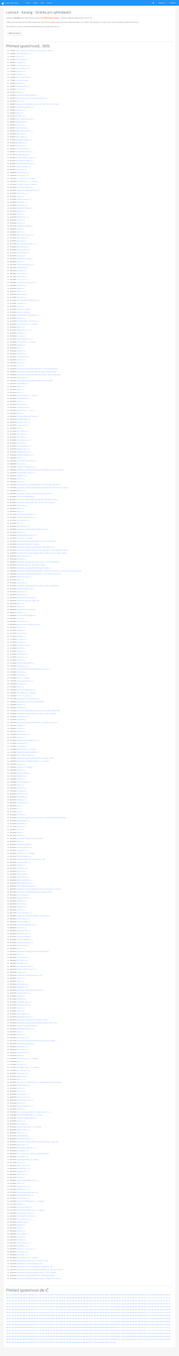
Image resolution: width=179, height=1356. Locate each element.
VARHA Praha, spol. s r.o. (24, 577)
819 (114, 1333)
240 (7, 1307)
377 (54, 1313)
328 (84, 1310)
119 (169, 1298)
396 (106, 1313)
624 (73, 1324)
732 (40, 1330)
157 (109, 1301)
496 (51, 1318)
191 (37, 1304)
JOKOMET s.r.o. (21, 788)
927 (81, 1339)
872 (95, 1336)
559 (59, 1321)
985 (76, 1342)
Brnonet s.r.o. (20, 1035)
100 (117, 1298)
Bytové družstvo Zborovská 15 (26, 598)
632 (95, 1324)
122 (13, 1301)
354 (155, 1310)
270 (89, 1307)
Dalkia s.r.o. (20, 428)
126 (24, 1301)
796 (51, 1333)
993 (98, 1342)
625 (76, 1324)
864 (73, 1336)
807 (81, 1333)
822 (122, 1333)
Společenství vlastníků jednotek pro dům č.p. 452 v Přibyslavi (36, 714)
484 (18, 1318)
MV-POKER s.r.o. (21, 904)
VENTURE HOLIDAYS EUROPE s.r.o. (27, 752)
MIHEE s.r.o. (20, 841)
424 (18, 1315)
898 (166, 1336)
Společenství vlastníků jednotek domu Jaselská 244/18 (34, 892)
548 (29, 1321)
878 (111, 1336)
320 (62, 1310)
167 (136, 1301)
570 (89, 1321)
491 (37, 1318)
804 (73, 1333)
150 (89, 1301)
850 (35, 1336)
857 (54, 1336)
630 (89, 1324)
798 (56, 1333)
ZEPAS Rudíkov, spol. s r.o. (25, 1100)
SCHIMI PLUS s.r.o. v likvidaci (25, 853)
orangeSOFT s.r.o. (22, 850)
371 (37, 1313)
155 (103, 1301)
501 (65, 1318)
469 (141, 1315)
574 (100, 1321)
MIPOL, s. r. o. (20, 1079)
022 (67, 1295)
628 (84, 1324)
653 (152, 1324)
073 (43, 1298)
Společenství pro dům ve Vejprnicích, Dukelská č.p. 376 (34, 1267)
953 (152, 1339)
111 (147, 1298)
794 (46, 1333)
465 (130, 1315)
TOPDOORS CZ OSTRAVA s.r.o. (26, 461)
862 (67, 1336)
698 (111, 1327)
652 (150, 1324)
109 (141, 1298)
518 (111, 1318)
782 (13, 1333)
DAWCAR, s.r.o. (21, 360)
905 (21, 1339)
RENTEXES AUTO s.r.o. (23, 1052)
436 (51, 1315)
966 (24, 1342)
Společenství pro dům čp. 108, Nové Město (30, 702)
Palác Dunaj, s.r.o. (21, 169)
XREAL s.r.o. (20, 580)
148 (84, 1301)
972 (40, 1342)
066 (24, 1298)
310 (35, 1310)
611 (37, 1324)
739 (59, 1330)
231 (147, 1304)
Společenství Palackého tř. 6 (25, 1044)
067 (26, 1298)
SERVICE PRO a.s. (22, 404)
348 (139, 1310)
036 (106, 1295)
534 (155, 1318)
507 (81, 1318)
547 (26, 1321)
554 (46, 1321)
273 (98, 1307)
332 (95, 1310)
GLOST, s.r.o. (20, 1088)
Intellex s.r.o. (20, 229)
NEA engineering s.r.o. (23, 155)
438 (56, 1315)
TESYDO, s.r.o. (21, 627)
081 (65, 1298)
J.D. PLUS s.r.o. (21, 1237)
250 (35, 1307)
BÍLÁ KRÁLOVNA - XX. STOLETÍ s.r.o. (28, 321)
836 (161, 1333)
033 (98, 1295)
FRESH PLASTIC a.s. (22, 874)
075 (48, 1298)
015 (48, 1295)
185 (21, 1304)
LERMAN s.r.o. (21, 725)
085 (76, 1298)
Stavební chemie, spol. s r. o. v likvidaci (28, 1127)
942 (122, 1339)
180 (7, 1304)
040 (117, 1295)
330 (89, 1310)
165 (130, 1301)
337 (109, 1310)
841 (10, 1336)
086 (78, 1298)
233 (152, 1304)
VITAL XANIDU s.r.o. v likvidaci (26, 693)
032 (95, 1295)
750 (89, 1330)
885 (130, 1336)
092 (95, 1298)
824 (128, 1333)
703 (125, 1327)
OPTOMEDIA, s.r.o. (22, 1157)
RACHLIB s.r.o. (20, 110)
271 (92, 1307)
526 (133, 1318)
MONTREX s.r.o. (21, 901)
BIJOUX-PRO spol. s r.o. (23, 934)
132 (40, 1301)
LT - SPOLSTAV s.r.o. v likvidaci (26, 178)
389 (87, 1313)
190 (35, 1304)
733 (43, 1330)
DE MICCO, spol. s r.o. (23, 422)
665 (21, 1327)
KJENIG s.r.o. (20, 113)
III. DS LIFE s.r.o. (21, 89)
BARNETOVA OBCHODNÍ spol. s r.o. (28, 740)
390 (89, 1313)
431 (37, 1315)
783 (15, 1333)
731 (37, 1330)
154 (100, 1301)
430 (35, 1315)
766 (133, 1330)
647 (136, 1324)
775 (158, 1330)
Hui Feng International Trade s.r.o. (27, 416)
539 (169, 1318)
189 (32, 1304)
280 (117, 1307)
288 (139, 1307)
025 (76, 1295)
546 (24, 1321)
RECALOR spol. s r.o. (23, 172)
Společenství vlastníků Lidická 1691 (27, 601)
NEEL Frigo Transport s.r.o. (25, 235)
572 (95, 1321)
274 (100, 1307)
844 (18, 1336)
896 (161, 1336)
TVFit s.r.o (19, 806)
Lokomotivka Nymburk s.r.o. (25, 265)
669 (32, 1327)
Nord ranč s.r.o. (21, 928)
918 (56, 1339)
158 (111, 1301)
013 (43, 1295)
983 (70, 1342)
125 (21, 1301)
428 (29, 1315)
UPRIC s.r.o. (20, 785)
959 (169, 1339)
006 (24, 1295)
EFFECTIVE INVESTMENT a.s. (25, 663)
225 (130, 1304)
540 (7, 1321)
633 (98, 1324)
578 (111, 1321)
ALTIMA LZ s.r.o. (21, 708)
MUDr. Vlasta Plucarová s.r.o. (25, 119)
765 (130, 1330)
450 (89, 1315)
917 (54, 1339)
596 (161, 1321)
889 (141, 1336)
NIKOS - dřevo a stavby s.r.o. (25, 755)
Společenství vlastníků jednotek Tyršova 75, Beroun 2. (34, 568)
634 (100, 1324)
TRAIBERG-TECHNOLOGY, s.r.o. (26, 517)
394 (100, 1313)
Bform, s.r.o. (20, 511)
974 (46, 1342)
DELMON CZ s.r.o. (22, 595)
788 (29, 1333)
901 (10, 1339)
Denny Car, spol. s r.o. (23, 1097)
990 (89, 1342)
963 (15, 1342)
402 (122, 1313)
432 (40, 1315)
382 (67, 1313)
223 (125, 1304)
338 (111, 1310)
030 (89, 1295)
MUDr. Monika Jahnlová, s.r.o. (26, 244)
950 (144, 1339)
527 (136, 1318)
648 (139, 1324)
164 (128, 1301)
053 (152, 1295)
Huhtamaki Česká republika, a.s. (26, 1118)
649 (141, 1324)
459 (114, 1315)
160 (117, 1301)
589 (141, 1321)
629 (87, 1324)
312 (40, 1310)
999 (114, 1342)
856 (51, 1336)
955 (158, 1339)
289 (141, 1307)
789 (32, 1333)
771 (147, 1330)
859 (59, 1336)
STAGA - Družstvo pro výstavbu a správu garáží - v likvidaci (34, 51)
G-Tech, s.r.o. (20, 1008)
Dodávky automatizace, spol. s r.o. (27, 1192)
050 (144, 1295)
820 (117, 1333)
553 (43, 1321)
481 (10, 1318)
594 (155, 1321)
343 (125, 1310)
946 (133, 1339)
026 (78, 1295)
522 (122, 1318)
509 (87, 1318)
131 (37, 1301)
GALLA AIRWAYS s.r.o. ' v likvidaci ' (27, 1258)
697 (109, 1327)
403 (125, 1313)
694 (100, 1327)
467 (136, 1315)
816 (106, 1333)
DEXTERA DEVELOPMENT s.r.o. (26, 514)
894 (155, 1336)
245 (21, 1307)
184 (18, 1304)
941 (119, 1339)
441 (65, 1315)
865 (76, 1336)
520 (117, 1318)
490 (35, 1318)
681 (65, 1327)
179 (169, 1301)
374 (46, 1313)
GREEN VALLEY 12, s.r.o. (24, 330)
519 (114, 1318)
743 (70, 1330)
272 (95, 1307)
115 (158, 1298)
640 (117, 1324)
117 (163, 1298)
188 (29, 1304)
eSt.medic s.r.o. (21, 271)
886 (133, 1336)
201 (65, 1304)
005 (21, 1295)
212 (95, 1304)
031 (92, 1295)
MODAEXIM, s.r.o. (22, 202)
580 (117, 1321)
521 (119, 1318)
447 (81, 1315)
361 (10, 1313)
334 (100, 1310)
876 (106, 1336)
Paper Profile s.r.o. (22, 238)
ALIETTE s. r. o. (21, 948)
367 (26, 1313)
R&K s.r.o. (19, 348)
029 (87, 1295)
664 (18, 1327)
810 (89, 1333)
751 (92, 1330)
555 (48, 1321)
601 (10, 1324)
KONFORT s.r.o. (21, 285)
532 (150, 1318)
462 (122, 1315)
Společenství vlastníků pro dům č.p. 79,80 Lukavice (33, 916)
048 (139, 1295)
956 (161, 1339)
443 (70, 1315)
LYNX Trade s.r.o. (22, 583)
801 (65, 1333)
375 (48, 1313)
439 (59, 1315)
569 (87, 1321)
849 (32, 1336)
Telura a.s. (19, 812)
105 (130, 1298)
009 (32, 1295)
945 (130, 1339)
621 (65, 1324)
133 (43, 1301)
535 (158, 1318)
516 (106, 1318)
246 (24, 1307)
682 (67, 1327)
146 (78, 1301)
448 (84, 1315)
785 (21, 1333)
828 (139, 1333)
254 (46, 1307)
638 (111, 1324)
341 (119, 1310)
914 (46, 1339)
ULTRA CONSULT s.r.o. (23, 68)
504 (73, 1318)
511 (92, 1318)
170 (144, 1301)
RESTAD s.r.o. (20, 1177)
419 (169, 1313)
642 (122, 1324)
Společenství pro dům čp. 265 (26, 609)
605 (21, 1324)
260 (62, 1307)
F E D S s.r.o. (20, 366)
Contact (49, 3)
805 (76, 1333)
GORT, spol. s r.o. (22, 437)
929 (87, 1339)
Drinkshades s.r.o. (22, 1047)
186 (24, 1304)
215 (103, 1304)
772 (150, 1330)
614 (46, 1324)
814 (100, 1333)
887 (136, 1336)
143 (70, 1301)
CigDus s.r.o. (20, 196)
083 (70, 1298)
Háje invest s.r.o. (21, 827)
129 (32, 1301)
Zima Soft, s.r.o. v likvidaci (24, 538)
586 (133, 1321)
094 (100, 1298)
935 (103, 1339)
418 (166, 1313)
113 (152, 1298)
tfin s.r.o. (19, 809)
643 (125, 1324)
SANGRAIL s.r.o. (21, 800)
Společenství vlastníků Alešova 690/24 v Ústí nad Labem (34, 381)
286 (133, 1307)
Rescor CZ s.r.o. (21, 871)
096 (106, 1298)
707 (136, 1327)
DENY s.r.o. (20, 413)
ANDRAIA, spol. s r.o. (23, 449)
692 (95, 1327)
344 (128, 1310)
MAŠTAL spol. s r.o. (22, 1174)
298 (166, 1307)
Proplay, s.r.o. (20, 764)
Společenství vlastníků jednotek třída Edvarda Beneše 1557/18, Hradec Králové (42, 488)
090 (89, 1298)
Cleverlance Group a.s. (23, 645)
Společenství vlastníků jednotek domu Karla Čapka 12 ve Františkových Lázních (42, 550)
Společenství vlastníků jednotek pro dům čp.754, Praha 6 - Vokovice (38, 889)
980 (62, 1342)
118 (166, 1298)
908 (29, 1339)
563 (70, 1321)
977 (54, 1342)
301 (10, 1310)
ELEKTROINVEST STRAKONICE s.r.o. (28, 315)
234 (155, 1304)
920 (62, 1339)
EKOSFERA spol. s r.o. (23, 1168)
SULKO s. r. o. (20, 1121)
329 (87, 1310)
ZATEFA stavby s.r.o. (22, 919)
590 (144, 1321)
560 (62, 1321)
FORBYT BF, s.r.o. (22, 354)
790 (35, 1333)
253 (43, 1307)
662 (13, 1327)
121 (10, 1301)
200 (62, 1304)
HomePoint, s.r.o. (22, 868)
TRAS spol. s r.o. (21, 1064)
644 (128, 1324)
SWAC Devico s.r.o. (22, 505)
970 (35, 1342)
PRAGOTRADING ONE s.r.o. (25, 1195)
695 (103, 1327)
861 (65, 1336)
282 (122, 1307)
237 (163, 1304)
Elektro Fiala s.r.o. (21, 134)
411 (147, 1313)
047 (136, 1295)
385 (76, 1313)
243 (15, 1307)
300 (7, 1310)
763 (125, 1330)
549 (32, 1321)
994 (100, 1342)
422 (13, 1315)
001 (10, 1295)
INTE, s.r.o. (19, 392)
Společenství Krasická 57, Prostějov (27, 544)
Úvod (28, 3)
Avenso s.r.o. (20, 223)
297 (163, 1307)
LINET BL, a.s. (20, 1109)
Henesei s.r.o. (20, 92)
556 (51, 1321)
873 (98, 1336)
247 (26, 1307)
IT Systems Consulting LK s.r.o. (26, 467)
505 (76, 1318)
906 (24, 1339)
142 (67, 1301)
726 (24, 1330)
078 (56, 1298)
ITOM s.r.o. (19, 1228)
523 (125, 1318)
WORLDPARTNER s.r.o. (23, 398)
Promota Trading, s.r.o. (23, 166)
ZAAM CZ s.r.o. (21, 532)
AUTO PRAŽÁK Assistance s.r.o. (26, 886)
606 (24, 1324)
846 (24, 1336)
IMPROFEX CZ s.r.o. (22, 217)
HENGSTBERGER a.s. (23, 1136)
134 (46, 1301)
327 (81, 1310)
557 (54, 1321)
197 (54, 1304)
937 (109, 1339)
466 (133, 1315)
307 (26, 1310)
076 (51, 1298)
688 (84, 1327)
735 (48, 1330)
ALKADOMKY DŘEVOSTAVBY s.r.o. (27, 95)
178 (166, 1301)
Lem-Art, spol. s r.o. (22, 425)
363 (15, 1313)
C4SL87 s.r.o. (20, 232)
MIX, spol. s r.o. (21, 1091)
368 (29, 1313)
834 (155, 1333)
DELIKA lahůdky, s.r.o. (23, 1085)
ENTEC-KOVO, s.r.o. (22, 1038)
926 (78, 1339)
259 (59, 1307)
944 (128, 1339)
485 (21, 1318)
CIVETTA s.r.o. (20, 978)
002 (13, 1295)
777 (163, 1330)
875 (103, 1336)
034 (100, 1295)
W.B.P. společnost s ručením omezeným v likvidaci (32, 1154)
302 (13, 1310)
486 (24, 1318)
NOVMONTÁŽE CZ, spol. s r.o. (26, 473)
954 (155, 1339)
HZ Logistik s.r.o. (21, 791)
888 (139, 1336)
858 (56, 1336)
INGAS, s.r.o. (20, 389)
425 (21, 1315)
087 (81, 1298)
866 (78, 1336)
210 (89, 1304)
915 (48, 1339)
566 (78, 1321)
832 (150, 1333)
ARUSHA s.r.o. (20, 1231)
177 (163, 1301)
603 (15, 1324)
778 (166, 1330)
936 (106, 1339)
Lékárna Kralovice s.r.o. (24, 993)
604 (18, 1324)
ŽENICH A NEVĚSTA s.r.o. (24, 880)
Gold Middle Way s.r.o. (23, 86)
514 (100, 1318)
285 (130, 1307)
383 (70, 1313)
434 (46, 1315)
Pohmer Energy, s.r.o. (23, 149)
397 (109, 1313)
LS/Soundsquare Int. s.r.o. (24, 681)
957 (163, 1339)
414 (155, 1313)
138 (56, 1301)
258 (56, 1307)
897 (163, 1336)
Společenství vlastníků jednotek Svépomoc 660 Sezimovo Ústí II (37, 499)
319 (59, 1310)
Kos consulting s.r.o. (23, 895)
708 (139, 1327)
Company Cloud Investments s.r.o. (27, 1026)
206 (78, 1304)
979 (59, 1342)
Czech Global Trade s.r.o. (24, 187)
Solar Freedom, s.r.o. (23, 1014)
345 (130, 1310)
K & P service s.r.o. (22, 434)
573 (98, 1321)
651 (147, 1324)
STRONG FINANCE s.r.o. (24, 856)
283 (125, 1307)
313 (43, 1310)
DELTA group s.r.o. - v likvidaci (26, 342)
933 (98, 1339)
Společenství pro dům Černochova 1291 (29, 1264)
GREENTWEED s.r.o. (22, 122)
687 (81, 1327)
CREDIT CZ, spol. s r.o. (23, 1130)
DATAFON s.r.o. (21, 815)
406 (133, 1313)
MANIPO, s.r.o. (21, 386)
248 (29, 1307)
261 (65, 1307)
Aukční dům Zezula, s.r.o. (24, 53)
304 (18, 1310)
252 (40, 1307)
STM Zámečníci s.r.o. (23, 357)
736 (51, 1330)
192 (40, 1304)
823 (125, 1333)
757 (109, 1330)
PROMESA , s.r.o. (21, 476)
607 (26, 1324)
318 (56, 1310)
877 (109, 1336)
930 (89, 1339)
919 (59, 1339)
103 (125, 1298)
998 (111, 1342)
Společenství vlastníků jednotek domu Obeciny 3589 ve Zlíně (36, 541)
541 (10, 1321)
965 (21, 1342)
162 (122, 1301)
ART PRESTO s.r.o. (22, 960)
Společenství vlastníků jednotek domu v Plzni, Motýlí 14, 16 (35, 547)
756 (106, 1330)
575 (103, 1321)
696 (106, 1327)
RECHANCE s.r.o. (21, 559)
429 (32, 1315)
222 (122, 1304)
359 (169, 1310)
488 (29, 1318)
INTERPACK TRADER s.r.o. (24, 208)
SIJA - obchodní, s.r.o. (23, 520)
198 (56, 1304)
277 (109, 1307)
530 (144, 1318)
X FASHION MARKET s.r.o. (24, 939)
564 (73, 1321)
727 (26, 1330)
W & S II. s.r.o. (20, 101)
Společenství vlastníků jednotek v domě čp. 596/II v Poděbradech (37, 586)
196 (51, 1304)
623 (70, 1324)
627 (81, 1324)
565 (76, 1321)
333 (98, 1310)
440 (62, 1315)
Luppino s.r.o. (21, 651)
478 (166, 1315)
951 (147, 1339)
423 (15, 1315)
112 (150, 1298)
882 (122, 1336)
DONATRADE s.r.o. (22, 743)
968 (29, 1342)
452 (95, 1315)
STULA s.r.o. (20, 306)
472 (150, 1315)
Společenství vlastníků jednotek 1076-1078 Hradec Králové (35, 1275)
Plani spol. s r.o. (21, 297)
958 (166, 1339)
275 (103, 1307)
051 (147, 1295)
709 (141, 1327)
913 (43, 1339)
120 (7, 1301)
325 (76, 1310)
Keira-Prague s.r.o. (22, 1124)
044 (128, 1295)
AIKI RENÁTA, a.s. (21, 797)
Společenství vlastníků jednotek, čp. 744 (29, 975)
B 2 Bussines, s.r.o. (22, 621)
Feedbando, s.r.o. (22, 987)
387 (81, 1313)
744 (73, 1330)
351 (147, 1310)
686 (78, 1327)
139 (59, 1301)
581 (119, 1321)
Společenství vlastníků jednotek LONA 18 (29, 990)
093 (98, 1298)
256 (51, 1307)
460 (117, 1315)
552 (40, 1321)
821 (119, 1333)
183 (15, 1304)
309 (32, 1310)
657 (163, 1324)
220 (117, 1304)
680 (62, 1327)
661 (10, 1327)
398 (111, 1313)
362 (13, 1313)
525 (130, 1318)
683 (70, 1327)
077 (54, 1298)
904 (18, 1339)
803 (70, 1333)
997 (109, 1342)
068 (29, 1298)
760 (117, 1330)
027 (81, 1295)
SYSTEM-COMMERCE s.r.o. (25, 455)
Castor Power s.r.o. (22, 274)
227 (136, 1304)
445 (76, 1315)
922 (67, 1339)
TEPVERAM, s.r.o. (22, 963)
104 (128, 1298)
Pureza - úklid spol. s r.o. (24, 913)
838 (166, 1333)
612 (40, 1324)
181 (10, 1304)
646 (133, 1324)
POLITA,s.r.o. (20, 618)
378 (56, 1313)
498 (56, 1318)
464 (128, 1315)
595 (158, 1321)
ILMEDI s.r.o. (20, 981)
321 (65, 1310)
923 (70, 1339)
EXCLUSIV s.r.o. (21, 443)
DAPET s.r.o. (20, 508)
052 (150, 1295)
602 (13, 1324)
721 (10, 1330)
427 (26, 1315)
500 (62, 1318)
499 (59, 1318)
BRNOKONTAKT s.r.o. (23, 734)
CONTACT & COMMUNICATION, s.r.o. (28, 190)
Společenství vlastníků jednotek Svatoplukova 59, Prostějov (35, 1041)
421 (10, 1315)
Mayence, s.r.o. (21, 211)
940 (117, 1339)
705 (130, 1327)
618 (56, 1324)
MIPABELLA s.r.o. (22, 776)
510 (89, 1318)
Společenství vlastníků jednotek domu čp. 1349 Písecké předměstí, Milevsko (41, 818)
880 (117, 1336)
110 (144, 1298)
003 (15, 1295)
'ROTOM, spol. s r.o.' (23, 1198)
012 (40, 1295)
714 (155, 1327)
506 (78, 1318)
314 (46, 1310)
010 (35, 1295)
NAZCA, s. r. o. (20, 458)
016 (51, 1295)
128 (29, 1301)
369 (32, 1313)
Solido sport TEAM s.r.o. (24, 1207)
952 (150, 1339)
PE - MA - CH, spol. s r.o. (24, 696)
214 (100, 1304)
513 (98, 1318)
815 (103, 1333)
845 (21, 1336)
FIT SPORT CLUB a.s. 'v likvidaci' (26, 184)
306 (24, 1310)
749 (87, 1330)
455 (103, 1315)
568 (84, 1321)
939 (114, 1339)
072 (40, 1298)
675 (48, 1327)
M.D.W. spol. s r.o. (22, 675)
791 (37, 1333)
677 (54, 1327)
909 (32, 1339)
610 (35, 1324)
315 (48, 1310)
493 (43, 1318)
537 (163, 1318)
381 (65, 1313)
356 (161, 1310)
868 (84, 1336)
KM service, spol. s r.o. (23, 1186)
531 (147, 1318)
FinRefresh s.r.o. (21, 907)
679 (59, 1327)
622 (67, 1324)
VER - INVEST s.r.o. (22, 431)
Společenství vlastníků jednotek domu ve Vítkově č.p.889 (34, 758)
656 (161, 1324)
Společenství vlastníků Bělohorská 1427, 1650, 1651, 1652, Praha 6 (37, 104)
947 (136, 1339)
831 (147, 1333)
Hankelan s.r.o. (20, 74)
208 (84, 1304)
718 (166, 1327)
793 (43, 1333)
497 (54, 1318)
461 (119, 1315)
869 (87, 1336)
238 (166, 1304)
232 (150, 1304)
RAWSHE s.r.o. (21, 770)
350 (144, 1310)
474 (155, 1315)
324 (73, 1310)
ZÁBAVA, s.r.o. (21, 705)
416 (161, 1313)
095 (103, 1298)
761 (119, 1330)
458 (111, 1315)
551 (37, 1321)
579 (114, 1321)
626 (78, 1324)
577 (109, 1321)
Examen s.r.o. (20, 327)
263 (70, 1307)
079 (59, 1298)
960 (7, 1342)
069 (32, 1298)
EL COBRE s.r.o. (21, 62)
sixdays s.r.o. (20, 482)
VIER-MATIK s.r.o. (22, 824)
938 (111, 1339)
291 (147, 1307)
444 (73, 1315)
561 (65, 1321)
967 (26, 1342)
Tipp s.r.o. (19, 1032)
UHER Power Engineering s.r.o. (26, 925)
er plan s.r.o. (20, 910)
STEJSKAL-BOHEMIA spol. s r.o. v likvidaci (29, 1115)
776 (161, 1330)
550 (35, 1321)
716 (161, 1327)
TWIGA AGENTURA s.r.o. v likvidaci (27, 1160)
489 (32, 1318)
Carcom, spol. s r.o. (22, 175)
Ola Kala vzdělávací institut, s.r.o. (26, 158)
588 (139, 1321)
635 (103, 1324)
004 (18, 1295)
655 (158, 1324)
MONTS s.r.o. (20, 479)
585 (130, 1321)
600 (7, 1324)
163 (125, 1301)
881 (119, 1336)
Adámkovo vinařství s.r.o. (24, 847)
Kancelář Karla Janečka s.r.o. (25, 107)
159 (114, 1301)
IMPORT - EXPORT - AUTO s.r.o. (26, 969)
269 (87, 1307)
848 (29, 1336)
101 (119, 1298)
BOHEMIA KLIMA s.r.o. (23, 419)
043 (125, 1295)
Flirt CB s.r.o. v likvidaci (23, 309)
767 (136, 1330)
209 (87, 1304)
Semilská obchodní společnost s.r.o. (28, 699)
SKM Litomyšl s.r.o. (22, 945)
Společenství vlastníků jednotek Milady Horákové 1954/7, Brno (36, 1023)
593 (152, 1321)
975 (48, 1342)
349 (141, 1310)
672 (40, 1327)
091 (92, 1298)
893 (152, 1336)
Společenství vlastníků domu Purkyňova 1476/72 (32, 1020)
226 (133, 1304)
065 (21, 1298)
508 (84, 1318)
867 (81, 1336)
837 (163, 1333)
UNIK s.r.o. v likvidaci (23, 312)
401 (119, 1313)
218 (111, 1304)
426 (24, 1315)
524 (128, 1318)
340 (117, 1310)
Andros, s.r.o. (20, 1162)
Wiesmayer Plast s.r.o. (23, 931)
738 (56, 1330)
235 (158, 1304)
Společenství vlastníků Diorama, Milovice (29, 838)
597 (163, 1321)
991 (92, 1342)
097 (109, 1298)
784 (18, 1333)
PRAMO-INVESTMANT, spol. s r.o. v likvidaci (30, 1210)
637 (109, 1324)
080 (62, 1298)
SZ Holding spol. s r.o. (23, 65)
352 (150, 1310)
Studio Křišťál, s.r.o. (22, 1234)
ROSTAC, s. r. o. (21, 1103)
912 (40, 1339)
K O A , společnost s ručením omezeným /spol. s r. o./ (33, 1112)
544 (18, 1321)
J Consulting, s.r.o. (22, 1252)
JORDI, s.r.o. (20, 523)
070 (35, 1298)
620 (62, 1324)
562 (67, 1321)
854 (46, 1336)
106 (133, 1298)
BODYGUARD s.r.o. (22, 984)
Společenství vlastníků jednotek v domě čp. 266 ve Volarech (35, 502)
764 (128, 1330)
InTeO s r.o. (20, 687)
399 (114, 1313)
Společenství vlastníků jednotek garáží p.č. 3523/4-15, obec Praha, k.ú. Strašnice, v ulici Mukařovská (48, 571)
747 (81, 1330)
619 (59, 1324)
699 (114, 1327)
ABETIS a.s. (19, 832)
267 (81, 1307)
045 (130, 1295)
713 (152, 1327)
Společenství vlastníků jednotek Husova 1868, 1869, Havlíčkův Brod (38, 711)
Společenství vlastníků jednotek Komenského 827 (32, 951)
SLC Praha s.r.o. (21, 639)
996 (106, 1342)
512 (95, 1318)
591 (147, 1321)
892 (150, 1336)
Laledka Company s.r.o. (24, 199)
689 (87, 1327)
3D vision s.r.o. (20, 125)
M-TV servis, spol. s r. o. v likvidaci (27, 1058)
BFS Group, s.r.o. (21, 684)
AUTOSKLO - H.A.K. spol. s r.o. (26, 1249)
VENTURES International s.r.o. (25, 163)
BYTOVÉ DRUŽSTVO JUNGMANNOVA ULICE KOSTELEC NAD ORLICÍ (38, 485)
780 (7, 1333)
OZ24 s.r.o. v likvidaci (23, 678)
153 (98, 1301)
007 (26, 1295)
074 (46, 1298)
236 (161, 1304)
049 (141, 1295)
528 (139, 1318)
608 (29, 1324)
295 (158, 1307)
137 (54, 1301)
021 (65, 1295)
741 (65, 1330)
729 (32, 1330)
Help (42, 3)
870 (89, 1336)
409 (141, 1313)
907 (26, 1339)
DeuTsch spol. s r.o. (22, 1094)
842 (13, 1336)
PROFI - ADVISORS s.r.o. (23, 77)
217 (109, 1304)
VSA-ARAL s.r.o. (21, 333)
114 (155, 1298)
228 (139, 1304)
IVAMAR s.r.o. (20, 865)
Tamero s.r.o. (20, 607)
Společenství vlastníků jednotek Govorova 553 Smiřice (34, 494)
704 (128, 1327)
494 (46, 1318)
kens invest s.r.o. (21, 146)
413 (152, 1313)
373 (43, 1313)
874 (100, 1336)
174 (155, 1301)
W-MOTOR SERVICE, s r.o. (24, 1106)
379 (59, 1313)
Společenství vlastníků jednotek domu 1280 (30, 859)
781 (10, 1333)
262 (67, 1307)
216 (106, 1304)
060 (7, 1298)
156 (106, 1301)
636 (106, 1324)
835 (158, 1333)
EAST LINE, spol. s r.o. (23, 1070)
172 (150, 1301)
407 (136, 1313)
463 (125, 1315)
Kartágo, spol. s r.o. (22, 1171)
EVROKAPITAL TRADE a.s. (24, 259)
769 (141, 1330)
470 (144, 1315)
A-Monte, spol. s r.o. (22, 666)
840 (7, 1336)
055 (158, 1295)
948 (139, 1339)
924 (73, 1339)
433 (43, 1315)
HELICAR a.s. (20, 363)
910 (35, 1339)
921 (65, 1339)
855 (48, 1336)
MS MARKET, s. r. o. (22, 1246)
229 (141, 1304)
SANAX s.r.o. (20, 1055)
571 (92, 1321)
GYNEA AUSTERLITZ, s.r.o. (24, 339)
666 (24, 1327)
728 (29, 1330)
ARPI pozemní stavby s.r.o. (24, 161)
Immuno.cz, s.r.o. (22, 657)
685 (76, 1327)
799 (59, 1333)
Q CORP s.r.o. (20, 220)
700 (117, 1327)
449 (87, 1315)
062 (13, 1298)
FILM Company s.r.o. (22, 59)
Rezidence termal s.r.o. (23, 898)
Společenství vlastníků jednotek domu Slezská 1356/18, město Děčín (38, 375)
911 (37, 1339)
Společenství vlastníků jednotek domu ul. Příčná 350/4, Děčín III (37, 369)
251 (37, 1307)
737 (54, 1330)
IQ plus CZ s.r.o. (21, 241)
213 (98, 1304)
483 (15, 1318)
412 (150, 1313)
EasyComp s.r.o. (21, 672)
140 (62, 1301)
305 (21, 1310)
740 (62, 1330)
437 (54, 1315)
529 (141, 1318)
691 (92, 1327)
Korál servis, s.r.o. (22, 276)
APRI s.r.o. (19, 1061)
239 (169, 1304)
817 (109, 1333)
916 (51, 1339)
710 (144, 1327)
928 (84, 1339)
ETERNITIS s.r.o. (21, 999)
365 (21, 1313)
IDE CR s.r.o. (20, 954)
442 (67, 1315)
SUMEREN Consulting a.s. (24, 226)
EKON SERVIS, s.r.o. (22, 1151)
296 (161, 1307)
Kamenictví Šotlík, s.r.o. (23, 862)
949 (141, 1339)
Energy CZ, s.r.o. (21, 972)
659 (169, 1324)
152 (95, 1301)
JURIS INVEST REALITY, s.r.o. (25, 1029)
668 (29, 1327)
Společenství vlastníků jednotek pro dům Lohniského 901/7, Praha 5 (38, 1278)
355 (158, 1310)
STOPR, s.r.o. (20, 401)
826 (133, 1333)
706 (133, 1327)
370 (35, 1313)
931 (92, 1339)
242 (13, 1307)
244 (18, 1307)
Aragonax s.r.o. (20, 71)
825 (130, 1333)
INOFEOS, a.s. (20, 835)
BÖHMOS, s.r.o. (21, 636)
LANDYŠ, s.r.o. (21, 779)
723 (15, 1330)
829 (141, 1333)
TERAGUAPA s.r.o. (22, 205)
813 (98, 1333)
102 (122, 1298)
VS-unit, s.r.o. (20, 56)
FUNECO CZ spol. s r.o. (23, 1243)
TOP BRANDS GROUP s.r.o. (24, 152)
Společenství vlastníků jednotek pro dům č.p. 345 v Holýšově (36, 1272)
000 (7, 1295)
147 (81, 1301)
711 (147, 1327)
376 (51, 1313)
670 (35, 1327)
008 (29, 1295)
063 (15, 1298)
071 (37, 1298)
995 (103, 1342)
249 (32, 1307)
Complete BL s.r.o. (22, 717)
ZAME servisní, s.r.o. (22, 193)
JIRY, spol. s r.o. (21, 336)
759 (114, 1330)
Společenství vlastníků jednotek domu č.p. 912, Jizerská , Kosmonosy (38, 574)
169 (141, 1301)
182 (13, 1304)
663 (15, 1327)
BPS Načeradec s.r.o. (23, 821)
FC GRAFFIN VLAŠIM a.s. (24, 844)
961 (10, 1342)
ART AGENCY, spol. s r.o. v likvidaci (27, 1067)
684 (73, 1327)
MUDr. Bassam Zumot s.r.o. (25, 966)
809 (87, 1333)
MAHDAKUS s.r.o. (21, 143)
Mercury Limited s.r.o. (23, 250)
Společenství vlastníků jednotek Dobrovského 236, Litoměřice (36, 372)
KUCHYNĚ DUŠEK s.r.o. (23, 782)
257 (54, 1307)
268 (84, 1307)
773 (152, 1330)
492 (40, 1318)
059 (169, 1295)
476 (161, 1315)
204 (73, 1304)
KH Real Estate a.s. (22, 268)
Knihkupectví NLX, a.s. (23, 1005)
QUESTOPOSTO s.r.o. (23, 877)
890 (144, 1336)
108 (139, 1298)
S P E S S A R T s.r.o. (22, 279)
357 (163, 1310)
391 (92, 1313)
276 (106, 1307)
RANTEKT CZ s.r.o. (22, 794)
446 (78, 1315)
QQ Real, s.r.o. (21, 318)
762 (122, 1330)
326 (78, 1310)
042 (122, 1295)
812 (95, 1333)
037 (109, 1295)
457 (109, 1315)
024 (73, 1295)
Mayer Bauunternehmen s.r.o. (26, 1148)
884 (128, 1336)
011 (37, 1295)
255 (48, 1307)
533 (152, 1318)
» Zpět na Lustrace (14, 33)
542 (13, 1321)
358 (166, 1310)
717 (163, 1327)
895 (158, 1336)
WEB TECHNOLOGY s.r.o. (24, 883)
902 (13, 1339)
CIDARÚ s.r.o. (20, 1204)
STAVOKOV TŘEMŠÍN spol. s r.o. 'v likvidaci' (30, 1201)
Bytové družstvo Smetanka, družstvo (28, 624)
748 (84, 1330)
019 (59, 1295)
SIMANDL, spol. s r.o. (23, 1222)
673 (43, 1327)
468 (139, 1315)
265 (76, 1307)
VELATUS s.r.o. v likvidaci (24, 767)
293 (152, 1307)
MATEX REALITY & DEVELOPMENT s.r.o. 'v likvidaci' (32, 761)
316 (51, 1310)
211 (92, 1304)
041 (119, 1295)
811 (92, 1333)
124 (18, 1301)
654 (155, 1324)
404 (128, 1313)
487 (26, 1318)
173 (152, 1301)
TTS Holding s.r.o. (22, 746)
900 (7, 1339)
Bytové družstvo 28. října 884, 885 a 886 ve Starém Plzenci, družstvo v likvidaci (41, 553)
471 (147, 1315)
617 (54, 1324)
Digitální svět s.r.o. (22, 1076)
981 (65, 1342)
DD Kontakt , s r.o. (22, 1255)
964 (18, 1342)
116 (161, 1298)
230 (144, 1304)
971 (37, 1342)
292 (150, 1307)
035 (103, 1295)
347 (136, 1310)
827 (136, 1333)
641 (119, 1324)
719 (169, 1327)
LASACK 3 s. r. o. (21, 1133)
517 (109, 1318)
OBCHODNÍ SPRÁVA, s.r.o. (24, 1139)
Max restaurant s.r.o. (23, 247)
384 (73, 1313)
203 (70, 1304)
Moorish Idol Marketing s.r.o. (25, 690)
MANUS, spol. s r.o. (22, 1145)
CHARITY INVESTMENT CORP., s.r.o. (27, 1180)
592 (150, 1321)
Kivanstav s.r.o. (21, 256)
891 (147, 1336)
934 (100, 1339)
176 (161, 1301)
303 (15, 1310)
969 (32, 1342)
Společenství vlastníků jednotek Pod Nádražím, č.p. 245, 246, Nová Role (39, 1270)
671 (37, 1327)
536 (161, 1318)
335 (103, 1310)
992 (95, 1342)
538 (166, 1318)
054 (155, 1295)
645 (130, 1324)
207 (81, 1304)
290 (144, 1307)
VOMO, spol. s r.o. (22, 1073)
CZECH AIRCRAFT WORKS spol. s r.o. (28, 300)
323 (70, 1310)
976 (51, 1342)
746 (78, 1330)
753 (98, 1330)
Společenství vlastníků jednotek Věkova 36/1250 (32, 529)
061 (10, 1298)
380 (62, 1313)
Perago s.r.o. (20, 214)
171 (147, 1301)
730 (35, 1330)
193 (43, 1304)
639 (114, 1324)
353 (152, 1310)
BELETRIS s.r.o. (21, 648)
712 (150, 1327)
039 (114, 1295)
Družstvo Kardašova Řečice (25, 496)
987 (81, 1342)
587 (136, 1321)
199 (59, 1304)
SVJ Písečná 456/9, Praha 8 (25, 589)
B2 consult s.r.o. (21, 464)
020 (62, 1295)
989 (87, 1342)
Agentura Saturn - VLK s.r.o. (25, 410)
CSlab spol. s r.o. (21, 633)
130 (35, 1301)
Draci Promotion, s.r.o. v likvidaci (27, 395)
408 (139, 1313)
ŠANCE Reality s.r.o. (22, 378)
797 (54, 1333)
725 (21, 1330)
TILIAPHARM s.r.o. (22, 384)
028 (84, 1295)
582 (122, 1321)
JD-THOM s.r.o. (21, 1240)
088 (84, 1298)
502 (67, 1318)
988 (84, 1342)
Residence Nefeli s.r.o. (23, 773)
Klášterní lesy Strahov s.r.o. (24, 131)
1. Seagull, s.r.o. (21, 303)
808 (84, 1333)
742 (67, 1330)
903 (15, 1339)
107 (136, 1298)
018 (56, 1295)
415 (158, 1313)
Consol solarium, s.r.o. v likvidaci (27, 324)
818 (111, 1333)
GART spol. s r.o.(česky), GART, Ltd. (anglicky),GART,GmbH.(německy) (38, 1082)
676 (51, 1327)
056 (161, 1295)
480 (7, 1318)
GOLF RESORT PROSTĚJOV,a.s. (26, 615)
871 (92, 1336)
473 (152, 1315)
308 (29, 1310)
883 (125, 1336)
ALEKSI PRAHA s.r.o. (22, 253)
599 (169, 1321)
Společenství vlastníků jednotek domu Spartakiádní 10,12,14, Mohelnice (39, 470)
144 (73, 1301)
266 (78, 1307)
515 (103, 1318)
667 (26, 1327)
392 (95, 1313)
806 (78, 1333)
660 (7, 1327)
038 (111, 1295)
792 (40, 1333)
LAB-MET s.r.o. (21, 351)
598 (166, 1321)
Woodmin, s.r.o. (21, 642)
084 (73, 1298)
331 (92, 1310)
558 (56, 1321)
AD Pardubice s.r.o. (22, 957)
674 (46, 1327)
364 (18, 1313)
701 (119, 1327)
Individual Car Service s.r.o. (25, 942)
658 (166, 1324)
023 (70, 1295)
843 (15, 1336)
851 (37, 1336)
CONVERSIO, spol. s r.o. (24, 1002)
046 (133, 1295)
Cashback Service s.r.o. (23, 452)
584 (128, 1321)
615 (48, 1324)
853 (43, 1336)
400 (117, 1313)
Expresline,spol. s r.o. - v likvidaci (27, 181)
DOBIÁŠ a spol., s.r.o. (23, 1189)
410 (144, 1313)
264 (73, 1307)
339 (114, 1310)
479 (169, 1315)
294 (155, 1307)
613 (43, 1324)
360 (7, 1313)
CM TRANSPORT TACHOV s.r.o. (26, 1216)
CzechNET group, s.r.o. (23, 440)
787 (26, 1333)
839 (169, 1333)
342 (122, 1310)
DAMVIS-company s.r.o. (24, 556)
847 (26, 1336)
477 (163, 1315)
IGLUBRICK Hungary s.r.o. (24, 140)
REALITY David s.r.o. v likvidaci (26, 749)
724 (18, 1330)
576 (106, 1321)
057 (163, 1295)
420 (7, 1315)
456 (106, 1315)
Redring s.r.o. (20, 737)
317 (54, 1310)
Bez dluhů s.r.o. (21, 83)
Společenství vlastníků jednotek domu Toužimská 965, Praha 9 (36, 722)
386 (78, 1313)
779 (169, 1330)
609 (32, 1324)
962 (13, 1342)
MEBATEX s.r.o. (21, 1225)
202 (67, 1304)
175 (158, 1301)
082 (67, 1298)
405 (130, 1313)
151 (92, 1301)
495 (48, 1318)
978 (56, 1342)
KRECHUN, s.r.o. (21, 592)
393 (98, 1313)
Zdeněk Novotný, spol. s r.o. (25, 1213)
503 (70, 1318)
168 (139, 1301)
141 (65, 1301)
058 (166, 1295)
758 (111, 1330)
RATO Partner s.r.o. (22, 1050)
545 (21, 1321)
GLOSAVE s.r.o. (21, 731)
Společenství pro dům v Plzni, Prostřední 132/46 (32, 1261)
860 (62, 1336)
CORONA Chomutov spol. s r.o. (26, 282)
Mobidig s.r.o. (20, 345)
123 (15, 1301)
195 (48, 1304)
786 (24, 1333)
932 (95, 1339)
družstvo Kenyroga (22, 80)
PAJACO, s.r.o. (20, 291)
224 (128, 1304)
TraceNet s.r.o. (21, 996)
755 (103, 1330)
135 (48, 1301)
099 (114, 1298)
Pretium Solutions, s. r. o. (24, 446)
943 (125, 1339)
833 (152, 1333)
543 (15, 1321)
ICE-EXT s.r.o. (20, 829)
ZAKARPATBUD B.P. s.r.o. (24, 1017)
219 (114, 1304)
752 (95, 1330)
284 (128, 1307)
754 (100, 1330)
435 (48, 1315)
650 (144, 1324)
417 (163, 1313)
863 (70, 1336)
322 (67, 1310)
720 (7, 1330)
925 (76, 1339)
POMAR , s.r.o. (21, 630)
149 (87, 1301)
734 (46, 1330)
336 (106, 1310)
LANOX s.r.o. (20, 1011)
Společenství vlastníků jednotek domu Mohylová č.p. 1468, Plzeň (37, 1142)
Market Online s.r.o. (22, 128)
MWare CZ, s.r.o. (21, 491)
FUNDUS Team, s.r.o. (23, 803)
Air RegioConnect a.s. (23, 407)
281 (119, 1307)
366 (24, 1313)
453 (98, 1315)
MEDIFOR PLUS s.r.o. (23, 526)
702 (122, 1327)
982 (67, 1342)
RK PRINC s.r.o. (20, 116)
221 (119, 1304)
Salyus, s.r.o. (20, 262)
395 (103, 1313)
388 (84, 1313)
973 (43, 1342)
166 (133, 1301)
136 (51, 1301)
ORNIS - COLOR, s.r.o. (23, 1165)
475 (158, 1315)
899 (169, 1336)
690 (89, 1327)
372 (40, 1313)
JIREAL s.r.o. (20, 604)
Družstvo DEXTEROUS (23, 937)
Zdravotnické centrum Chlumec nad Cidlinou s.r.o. (32, 98)
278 (111, 1307)
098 (111, 1298)
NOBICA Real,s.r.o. (22, 294)
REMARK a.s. (20, 288)
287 (136, 1307)
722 (13, 1330)
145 (76, 1301)
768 (139, 1330)
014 (46, 1295)
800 (62, 1333)
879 (114, 1336)
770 (144, 1330)
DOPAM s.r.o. (20, 728)
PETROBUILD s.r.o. (22, 654)
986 (78, 1342)
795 (48, 1333)
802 (67, 1333)
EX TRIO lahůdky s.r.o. (23, 922)
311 (37, 1310)
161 (119, 1301)
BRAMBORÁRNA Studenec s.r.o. (26, 535)
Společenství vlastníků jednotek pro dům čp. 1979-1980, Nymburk (37, 562)
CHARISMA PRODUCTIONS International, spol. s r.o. (33, 669)
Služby (35, 3)
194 (46, 1304)
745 (76, 1330)
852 (40, 1336)
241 (10, 1307)
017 (54, 1295)
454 (100, 1315)
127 (26, 1301)
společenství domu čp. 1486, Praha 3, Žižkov (30, 565)
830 (144, 1333)
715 (158, 1327)
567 (81, 1321)
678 (56, 1327)
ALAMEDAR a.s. (21, 719)
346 (133, 1310)
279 (114, 1307)
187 (26, 1304)
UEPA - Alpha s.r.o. (22, 137)
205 (76, 1304)
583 (125, 1321)
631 (92, 1324)
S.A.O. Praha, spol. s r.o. (24, 1219)
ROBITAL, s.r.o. (21, 612)
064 (18, 1298)
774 (155, 1330)
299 (169, 1307)
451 (92, 1315)
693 (98, 1327)
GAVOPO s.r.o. (21, 660)
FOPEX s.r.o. (20, 1183)
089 (87, 1298)
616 (51, 1324)
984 (73, 1342)
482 (13, 1318)
